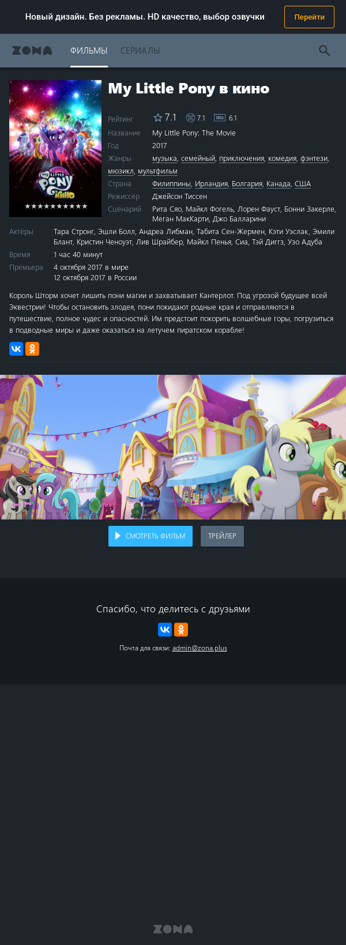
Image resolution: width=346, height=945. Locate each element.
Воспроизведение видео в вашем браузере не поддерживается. (173, 447)
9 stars (78, 205)
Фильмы (89, 50)
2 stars (34, 205)
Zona (32, 50)
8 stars (72, 205)
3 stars (40, 205)
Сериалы (140, 50)
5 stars (53, 205)
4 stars (46, 205)
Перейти (309, 17)
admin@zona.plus (199, 647)
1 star (27, 205)
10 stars (84, 205)
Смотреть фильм (155, 535)
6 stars (59, 205)
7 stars (65, 205)
